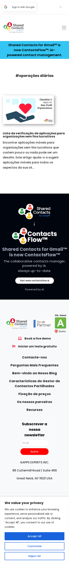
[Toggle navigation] (64, 27)
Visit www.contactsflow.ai (34, 280)
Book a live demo (37, 338)
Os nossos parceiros (34, 401)
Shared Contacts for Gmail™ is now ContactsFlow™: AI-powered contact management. (34, 50)
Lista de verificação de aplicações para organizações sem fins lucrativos (34, 135)
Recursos (34, 409)
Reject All (34, 556)
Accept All (34, 536)
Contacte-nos (34, 357)
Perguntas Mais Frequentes (34, 365)
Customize (34, 546)
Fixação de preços (34, 394)
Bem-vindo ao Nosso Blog (34, 373)
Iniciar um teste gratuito (37, 346)
